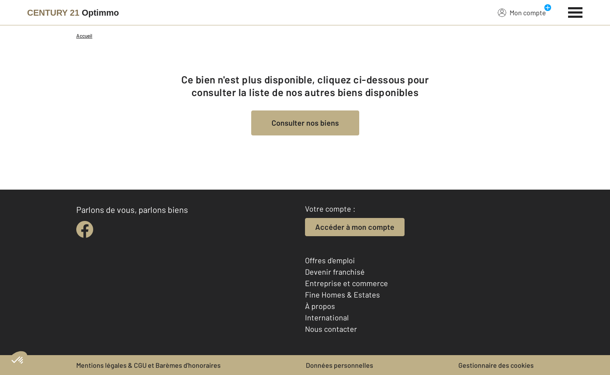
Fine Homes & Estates (342, 294)
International (327, 317)
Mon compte (522, 12)
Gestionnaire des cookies (496, 365)
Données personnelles (339, 365)
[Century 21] (73, 13)
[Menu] (575, 11)
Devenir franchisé (335, 271)
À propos (320, 306)
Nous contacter (331, 329)
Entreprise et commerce (346, 283)
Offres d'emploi (330, 260)
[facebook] (84, 229)
